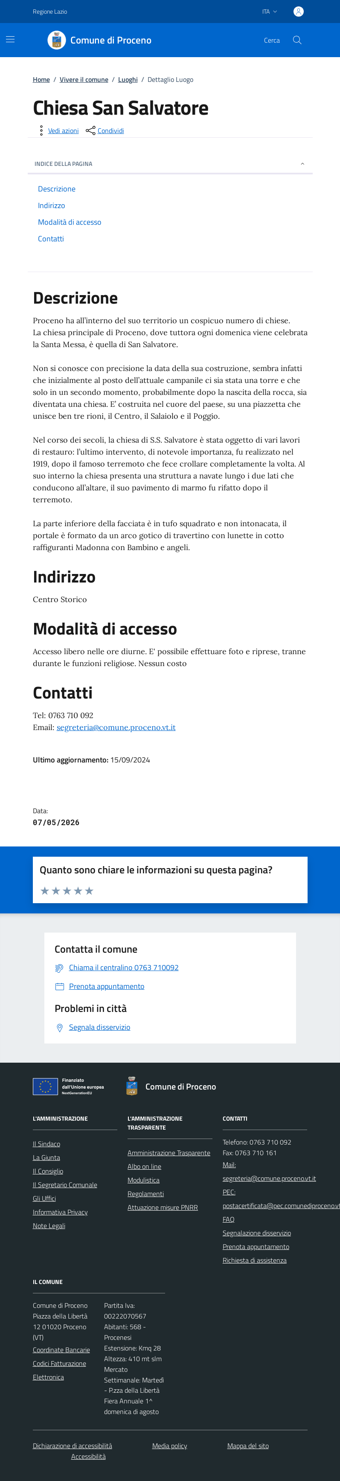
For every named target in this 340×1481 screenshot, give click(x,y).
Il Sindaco (46, 1144)
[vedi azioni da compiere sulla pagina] (57, 130)
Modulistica (144, 1180)
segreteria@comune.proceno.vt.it (116, 727)
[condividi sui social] (104, 130)
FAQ (229, 1219)
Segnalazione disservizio (257, 1233)
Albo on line (144, 1166)
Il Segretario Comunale (65, 1185)
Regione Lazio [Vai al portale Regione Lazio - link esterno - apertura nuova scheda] (50, 11)
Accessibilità (88, 1456)
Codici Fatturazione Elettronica (59, 1370)
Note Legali (49, 1225)
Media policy (169, 1445)
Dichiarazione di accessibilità (72, 1445)
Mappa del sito (248, 1445)
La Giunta (46, 1157)
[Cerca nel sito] (297, 40)
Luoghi (128, 79)
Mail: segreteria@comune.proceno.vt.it (269, 1171)
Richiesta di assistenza (255, 1260)
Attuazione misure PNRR (163, 1207)
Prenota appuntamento (256, 1246)
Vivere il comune (84, 79)
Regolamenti (146, 1193)
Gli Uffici (44, 1198)
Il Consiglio (48, 1171)
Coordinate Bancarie (61, 1350)
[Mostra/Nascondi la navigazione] (10, 39)
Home (41, 79)
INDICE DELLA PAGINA (170, 163)
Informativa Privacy (60, 1212)
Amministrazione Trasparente (169, 1153)
